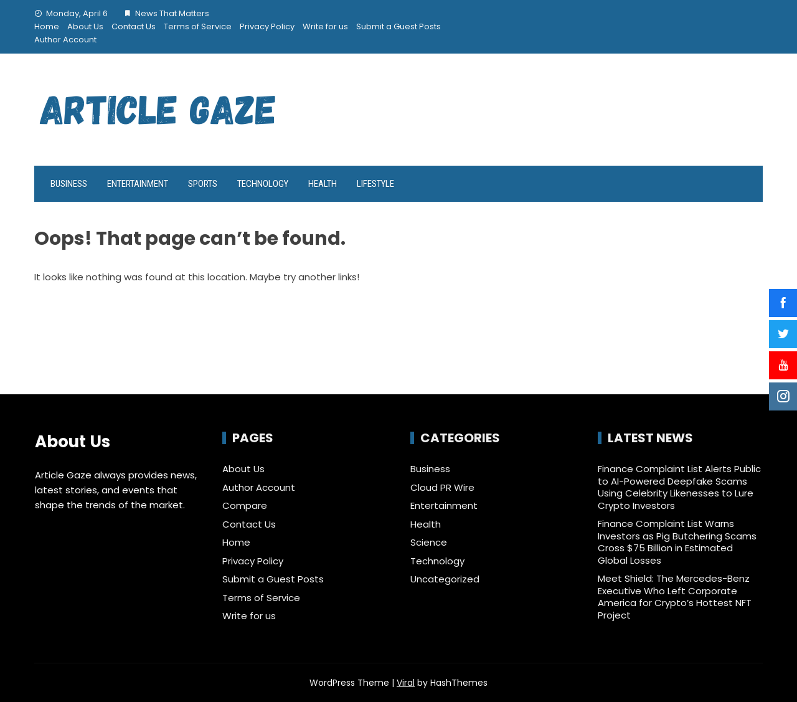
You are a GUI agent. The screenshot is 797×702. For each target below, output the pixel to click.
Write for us (325, 26)
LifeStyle (375, 183)
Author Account (65, 39)
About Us (85, 26)
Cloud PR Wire (442, 487)
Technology (262, 183)
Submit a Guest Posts (398, 26)
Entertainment (137, 183)
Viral (406, 682)
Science (428, 542)
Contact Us (133, 26)
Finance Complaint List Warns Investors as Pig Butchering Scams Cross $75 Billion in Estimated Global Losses (677, 542)
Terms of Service (198, 26)
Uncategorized (444, 579)
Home (46, 26)
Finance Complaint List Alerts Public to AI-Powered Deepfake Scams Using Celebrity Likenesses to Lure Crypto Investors (679, 487)
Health (322, 183)
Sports (202, 183)
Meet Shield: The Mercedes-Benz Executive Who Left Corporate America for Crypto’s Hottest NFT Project (675, 597)
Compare (244, 505)
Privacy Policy (267, 26)
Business (68, 183)
